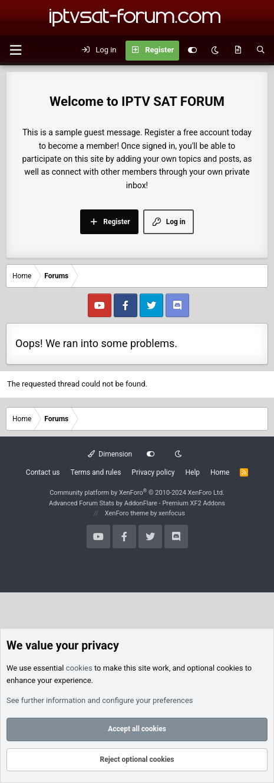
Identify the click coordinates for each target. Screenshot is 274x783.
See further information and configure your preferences (99, 700)
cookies (79, 668)
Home (219, 472)
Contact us (43, 472)
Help (192, 472)
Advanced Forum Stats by (137, 503)
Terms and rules (96, 472)
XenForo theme (127, 513)
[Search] (261, 50)
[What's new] (238, 50)
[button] (15, 50)
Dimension (110, 454)
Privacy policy (152, 472)
